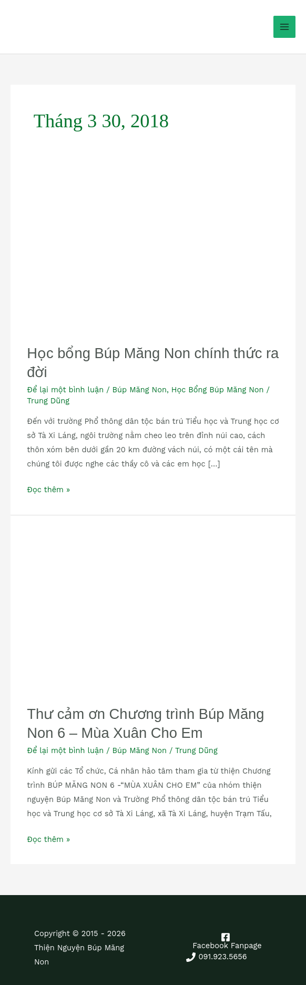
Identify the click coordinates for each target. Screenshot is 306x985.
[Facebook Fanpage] (226, 941)
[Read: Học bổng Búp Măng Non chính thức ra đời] (153, 251)
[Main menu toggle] (284, 27)
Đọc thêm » (48, 488)
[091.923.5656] (216, 957)
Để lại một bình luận (65, 389)
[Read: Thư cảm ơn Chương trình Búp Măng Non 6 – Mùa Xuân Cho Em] (153, 609)
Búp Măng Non (140, 389)
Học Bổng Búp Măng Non (217, 389)
